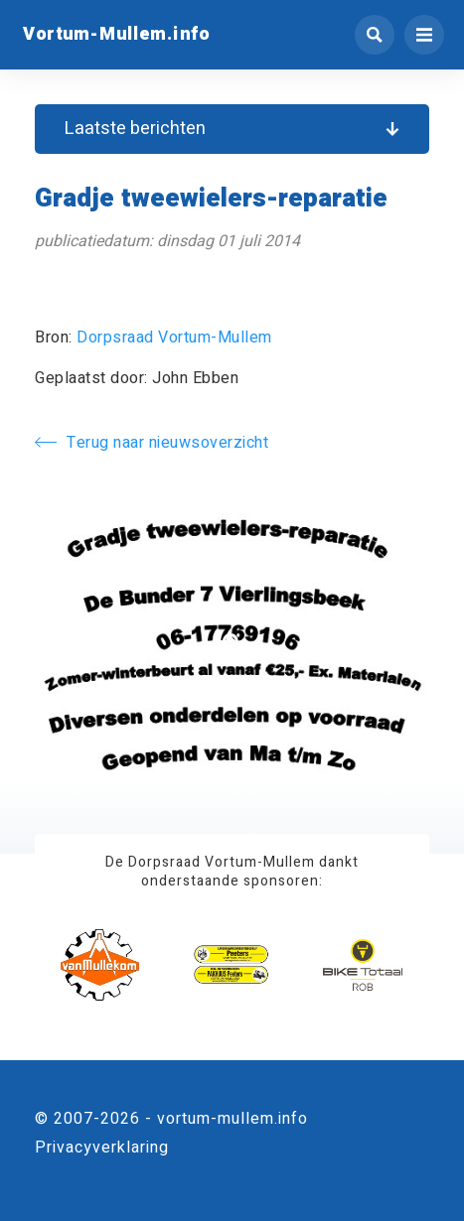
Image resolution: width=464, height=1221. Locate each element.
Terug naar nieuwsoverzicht (151, 443)
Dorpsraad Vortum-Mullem (174, 337)
